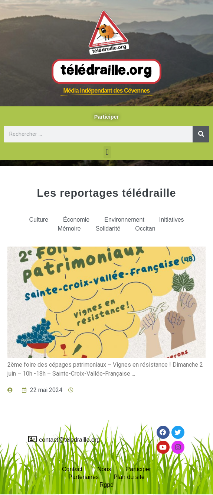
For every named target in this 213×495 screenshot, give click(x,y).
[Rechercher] (201, 134)
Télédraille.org (106, 71)
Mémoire (69, 228)
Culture (38, 219)
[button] (107, 152)
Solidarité (108, 228)
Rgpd (106, 485)
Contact (72, 469)
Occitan (145, 228)
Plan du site (129, 477)
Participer (138, 469)
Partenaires (83, 477)
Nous (104, 469)
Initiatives (171, 219)
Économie (76, 219)
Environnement (124, 219)
